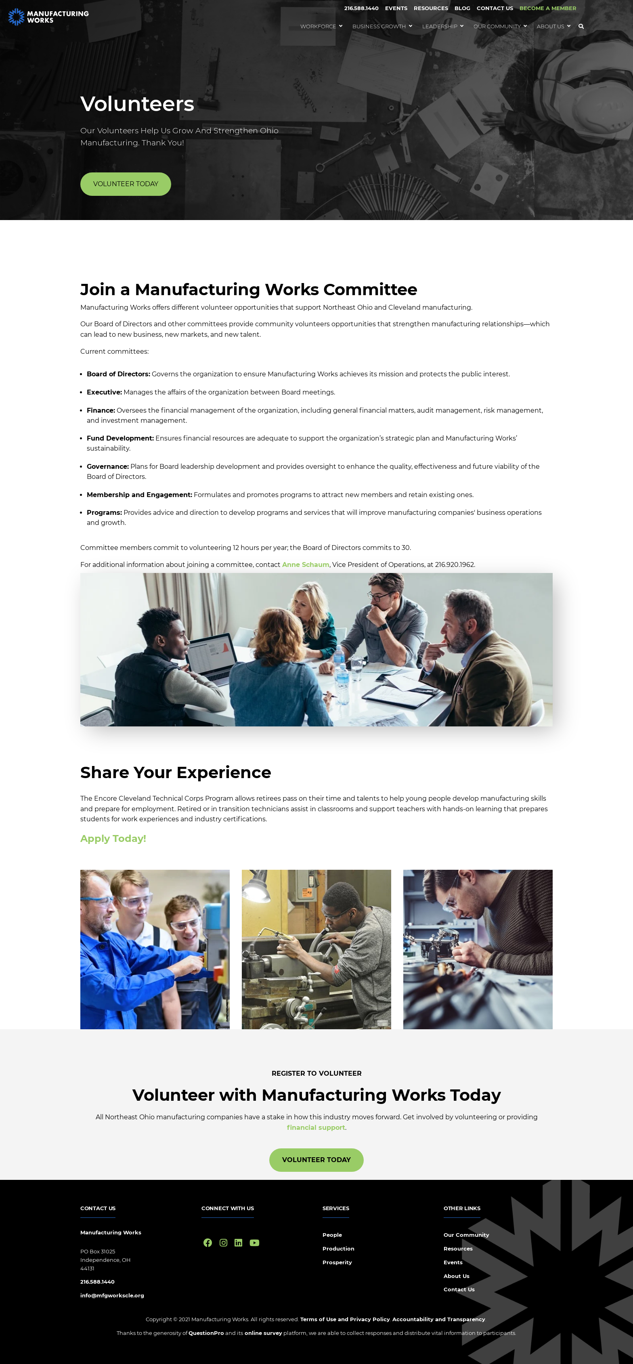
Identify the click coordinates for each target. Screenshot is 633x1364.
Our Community (466, 1235)
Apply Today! (113, 838)
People (332, 1235)
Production (338, 1248)
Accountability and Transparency (438, 1319)
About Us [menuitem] (550, 26)
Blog (462, 8)
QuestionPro (206, 1333)
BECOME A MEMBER (548, 8)
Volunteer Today (125, 184)
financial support (316, 1127)
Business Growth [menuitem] (379, 26)
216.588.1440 (361, 8)
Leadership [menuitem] (439, 26)
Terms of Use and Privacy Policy (345, 1319)
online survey (262, 1333)
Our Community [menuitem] (497, 26)
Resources (431, 8)
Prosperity (337, 1262)
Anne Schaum (305, 565)
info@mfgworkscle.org (112, 1295)
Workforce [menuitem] (318, 26)
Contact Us (495, 8)
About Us (457, 1276)
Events (396, 8)
